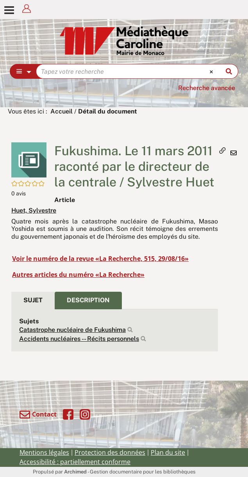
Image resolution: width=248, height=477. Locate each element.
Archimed (75, 472)
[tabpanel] (114, 330)
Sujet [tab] (33, 300)
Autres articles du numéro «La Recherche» (78, 274)
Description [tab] (88, 300)
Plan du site (168, 452)
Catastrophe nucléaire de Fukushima (72, 329)
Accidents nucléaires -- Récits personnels (79, 338)
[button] (28, 159)
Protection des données (110, 452)
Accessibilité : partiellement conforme (75, 461)
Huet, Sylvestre (33, 210)
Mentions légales (44, 452)
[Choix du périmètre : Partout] (23, 71)
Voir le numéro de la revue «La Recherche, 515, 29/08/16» (100, 258)
